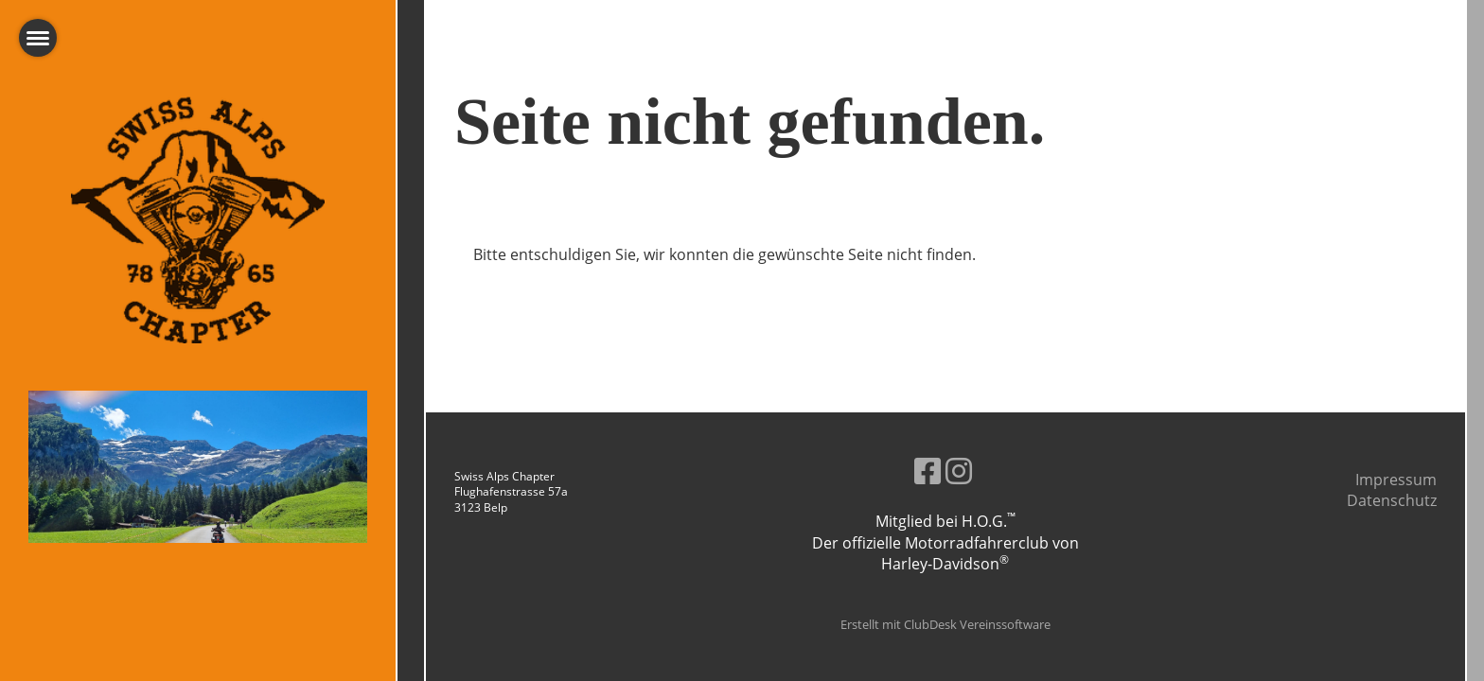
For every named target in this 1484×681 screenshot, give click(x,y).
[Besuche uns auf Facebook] (927, 470)
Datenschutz (1392, 500)
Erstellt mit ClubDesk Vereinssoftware (945, 624)
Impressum (1396, 479)
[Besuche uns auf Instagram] (958, 470)
